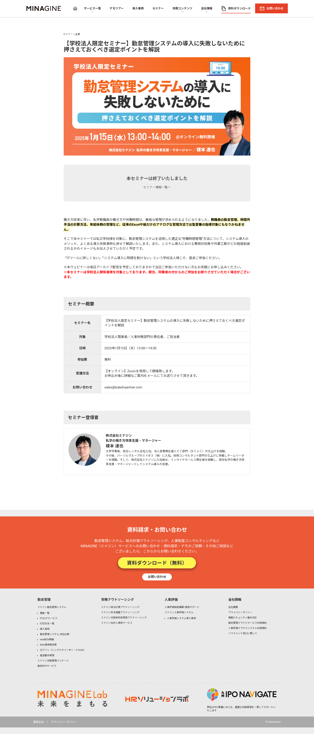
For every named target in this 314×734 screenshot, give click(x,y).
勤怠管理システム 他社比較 (54, 634)
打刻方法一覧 (47, 623)
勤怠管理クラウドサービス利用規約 (247, 622)
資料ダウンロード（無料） (157, 563)
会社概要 (233, 607)
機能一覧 (44, 613)
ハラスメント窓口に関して (242, 633)
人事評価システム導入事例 (181, 618)
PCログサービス (48, 618)
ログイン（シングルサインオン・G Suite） (63, 650)
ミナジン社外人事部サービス (116, 622)
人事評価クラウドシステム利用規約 (247, 628)
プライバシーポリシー (240, 612)
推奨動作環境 (47, 655)
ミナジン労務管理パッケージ (53, 660)
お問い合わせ (157, 577)
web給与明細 (47, 639)
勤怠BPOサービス (47, 666)
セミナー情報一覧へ (157, 187)
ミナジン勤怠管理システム (52, 607)
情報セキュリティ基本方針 (242, 617)
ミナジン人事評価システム (179, 612)
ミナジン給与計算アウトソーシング (120, 607)
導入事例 (44, 629)
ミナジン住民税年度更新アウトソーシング (124, 617)
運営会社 (38, 722)
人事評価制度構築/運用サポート (182, 607)
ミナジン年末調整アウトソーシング (120, 612)
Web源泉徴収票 (48, 644)
